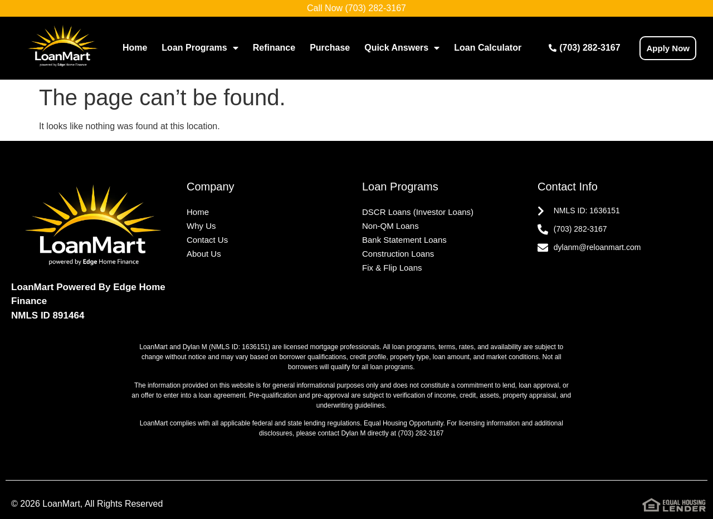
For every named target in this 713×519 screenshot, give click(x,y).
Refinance (274, 47)
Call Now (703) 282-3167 (356, 8)
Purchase (330, 47)
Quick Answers (401, 48)
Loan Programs (200, 48)
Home (135, 47)
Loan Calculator (487, 47)
